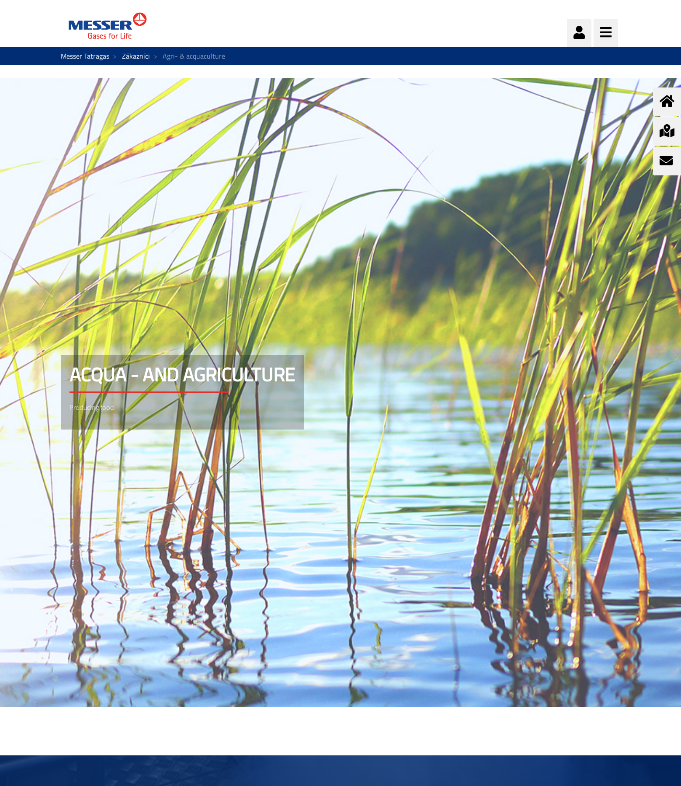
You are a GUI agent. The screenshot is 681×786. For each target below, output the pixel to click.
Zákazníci (136, 56)
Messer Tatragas (85, 56)
